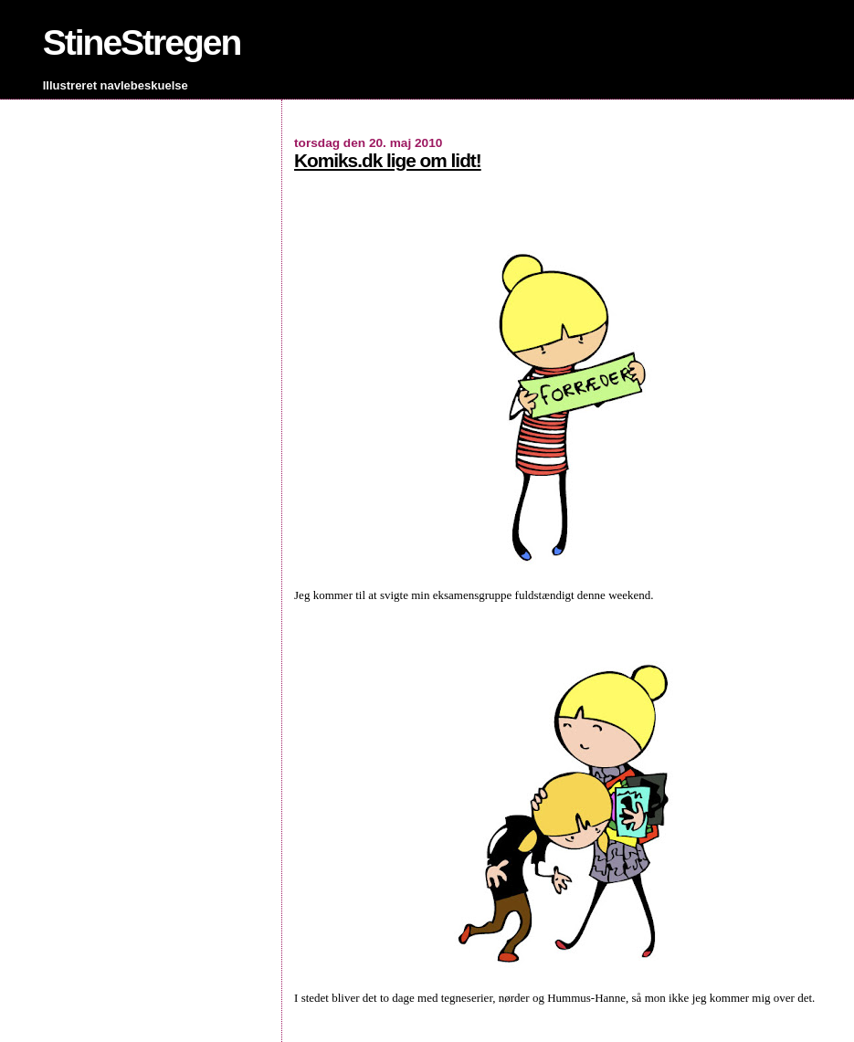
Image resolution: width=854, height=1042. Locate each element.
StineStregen (142, 42)
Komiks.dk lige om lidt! (387, 160)
